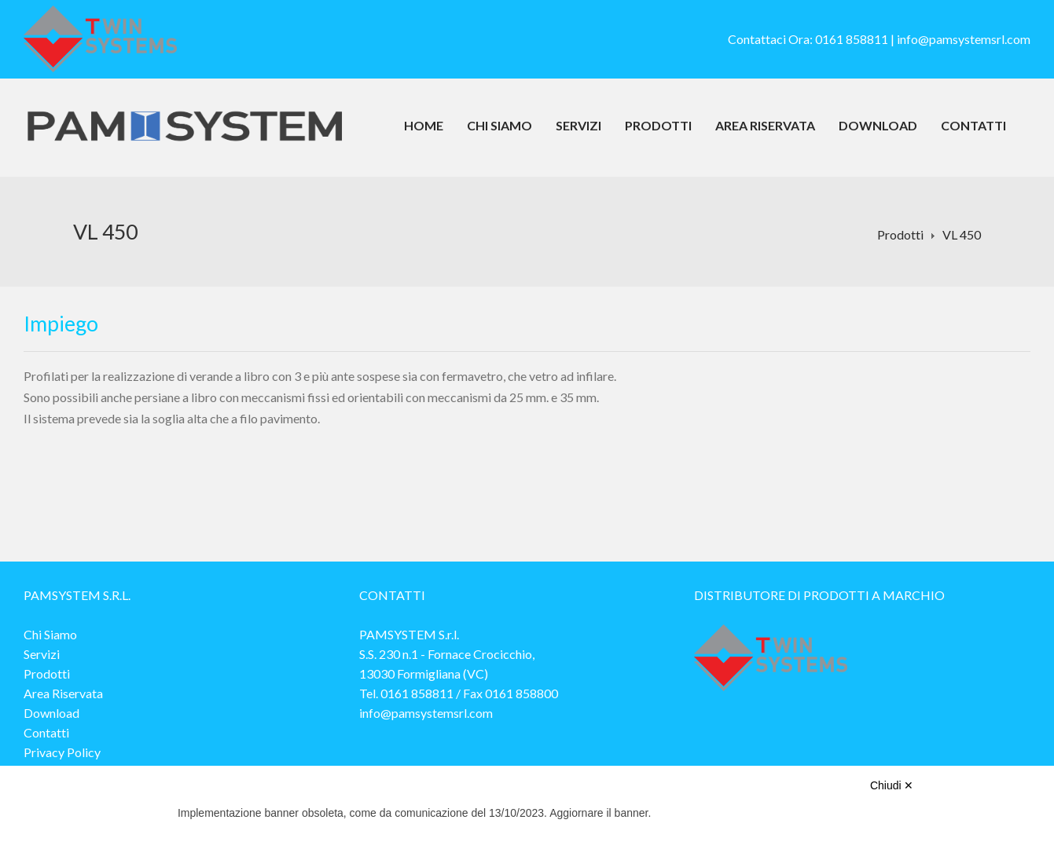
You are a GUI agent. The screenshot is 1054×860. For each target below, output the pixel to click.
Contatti (973, 125)
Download (878, 125)
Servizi (578, 125)
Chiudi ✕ (892, 785)
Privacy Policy (62, 752)
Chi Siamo (499, 125)
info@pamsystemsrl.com (963, 38)
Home (423, 125)
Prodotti (658, 125)
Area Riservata (765, 125)
